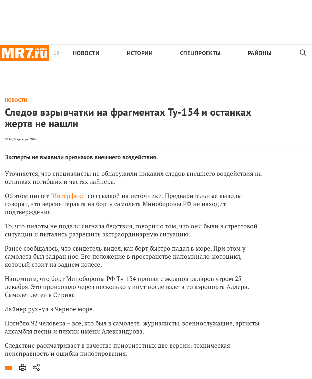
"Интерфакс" (68, 196)
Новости (86, 53)
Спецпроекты (200, 53)
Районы (259, 53)
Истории (140, 53)
